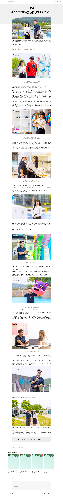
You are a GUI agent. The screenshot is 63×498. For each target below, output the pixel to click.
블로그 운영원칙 (53, 493)
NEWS (31, 8)
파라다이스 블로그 (17, 482)
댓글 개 (13, 478)
